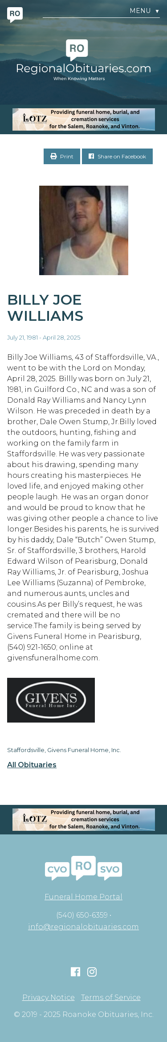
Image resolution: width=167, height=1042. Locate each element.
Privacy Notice (48, 998)
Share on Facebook (117, 156)
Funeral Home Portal (83, 897)
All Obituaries (32, 765)
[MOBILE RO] (83, 119)
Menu (145, 11)
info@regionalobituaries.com (83, 927)
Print (61, 156)
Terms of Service (111, 998)
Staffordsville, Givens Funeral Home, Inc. (64, 749)
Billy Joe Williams (45, 308)
